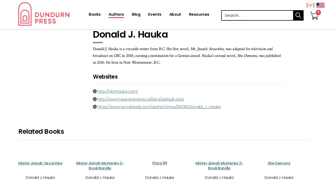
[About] (175, 15)
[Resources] (199, 15)
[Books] (95, 15)
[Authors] (116, 15)
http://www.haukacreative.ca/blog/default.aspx (141, 99)
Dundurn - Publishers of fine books (53, 14)
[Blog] (136, 15)
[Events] (154, 15)
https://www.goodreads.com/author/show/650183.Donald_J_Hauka (159, 106)
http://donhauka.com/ (118, 91)
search (298, 15)
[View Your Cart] (314, 10)
